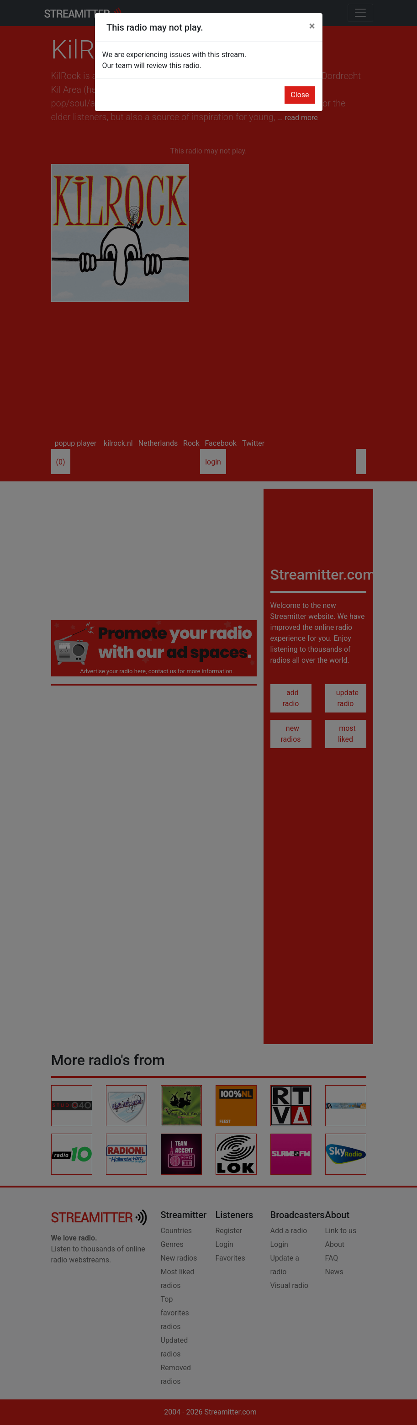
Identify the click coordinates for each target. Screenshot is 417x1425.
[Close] (312, 26)
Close (299, 94)
